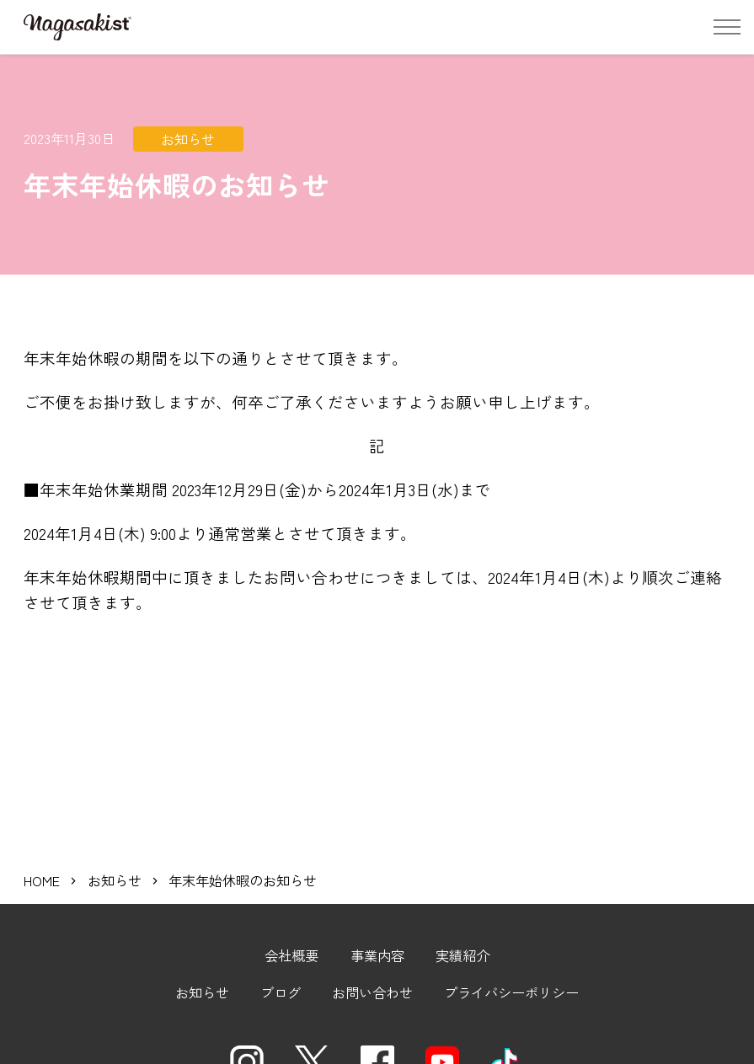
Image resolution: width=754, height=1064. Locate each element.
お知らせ (115, 836)
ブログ (280, 948)
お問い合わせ (372, 948)
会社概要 (291, 911)
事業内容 (377, 911)
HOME (42, 836)
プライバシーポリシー (511, 948)
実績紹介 (462, 911)
